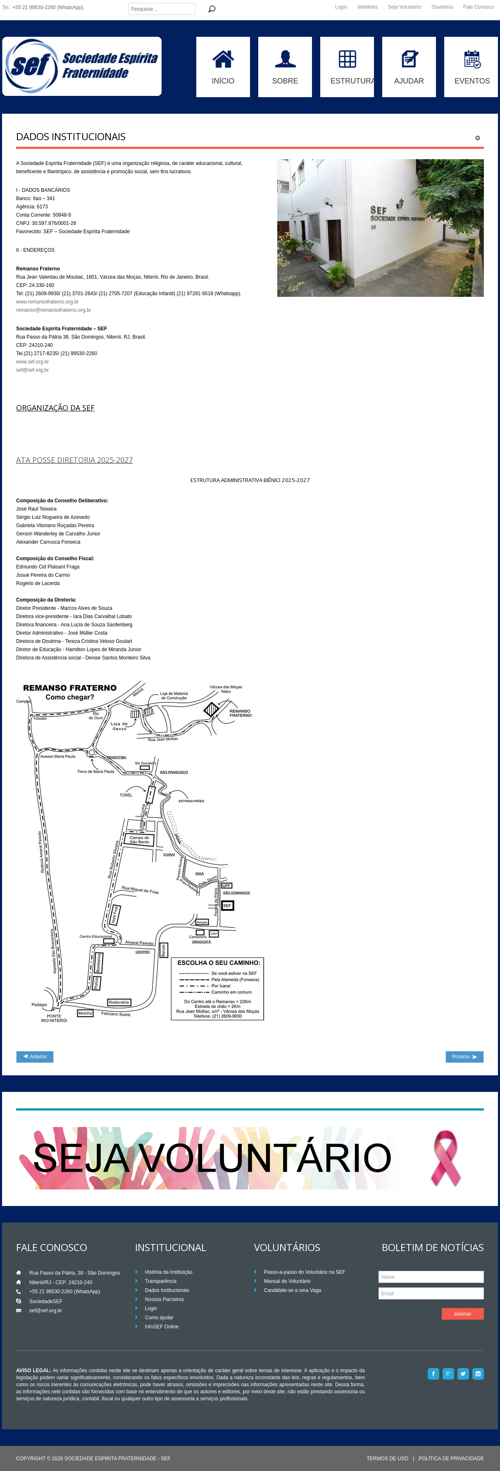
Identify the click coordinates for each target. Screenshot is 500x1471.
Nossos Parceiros (164, 1299)
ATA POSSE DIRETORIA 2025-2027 (74, 460)
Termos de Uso (387, 1459)
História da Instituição (169, 1272)
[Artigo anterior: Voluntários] (35, 1057)
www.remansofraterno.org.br (47, 302)
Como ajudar (159, 1318)
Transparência (160, 1281)
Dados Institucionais (167, 1290)
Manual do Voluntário (287, 1281)
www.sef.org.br (32, 362)
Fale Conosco (478, 7)
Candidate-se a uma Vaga (292, 1290)
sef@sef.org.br (32, 370)
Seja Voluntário (404, 7)
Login (341, 7)
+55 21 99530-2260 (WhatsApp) (47, 7)
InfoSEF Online (162, 1327)
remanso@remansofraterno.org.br (53, 310)
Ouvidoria (442, 7)
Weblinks (367, 7)
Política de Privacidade (451, 1459)
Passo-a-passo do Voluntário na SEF (304, 1272)
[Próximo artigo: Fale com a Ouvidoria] (464, 1057)
